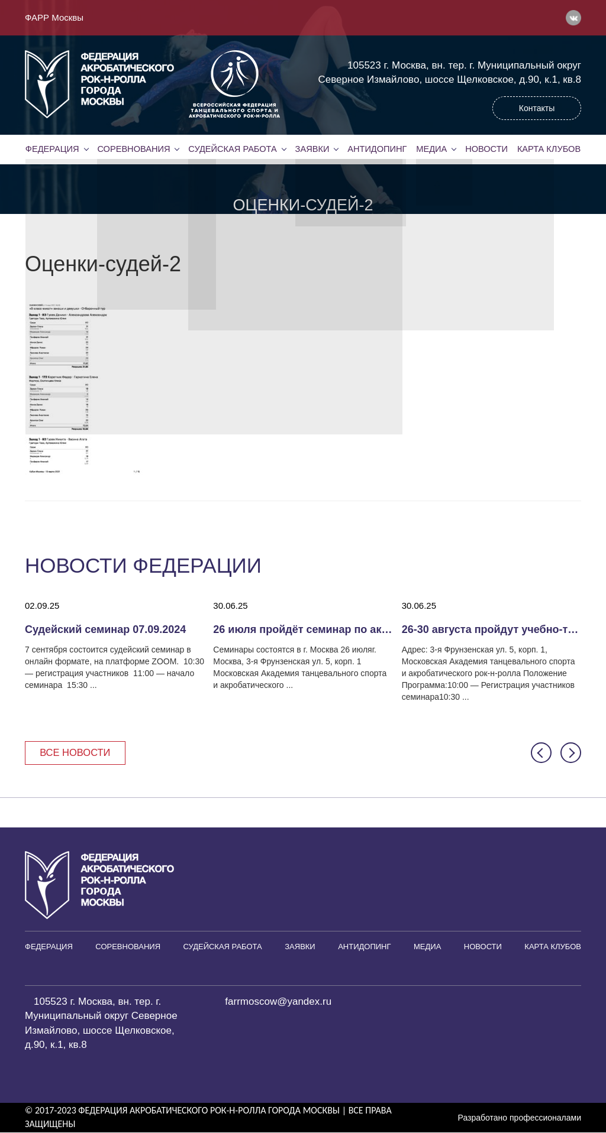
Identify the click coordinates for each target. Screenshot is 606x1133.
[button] (541, 753)
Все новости (76, 752)
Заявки (311, 149)
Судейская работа (233, 149)
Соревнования (134, 149)
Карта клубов (549, 149)
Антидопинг (377, 149)
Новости (486, 149)
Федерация (52, 149)
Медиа (431, 149)
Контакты (537, 108)
